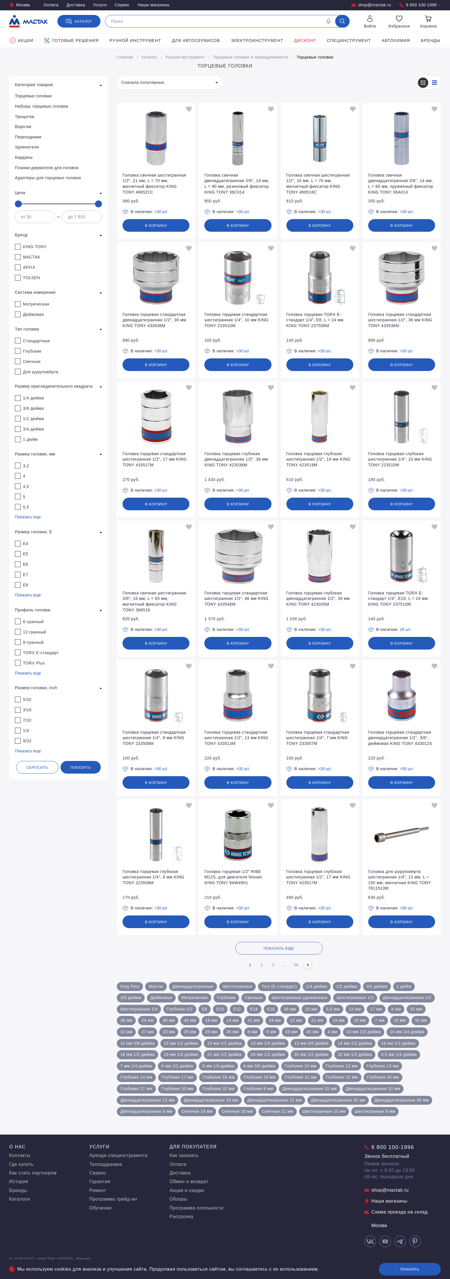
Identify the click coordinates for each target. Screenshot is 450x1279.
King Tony (129, 986)
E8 (204, 1009)
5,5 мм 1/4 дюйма (399, 1054)
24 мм (147, 1020)
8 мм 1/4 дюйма (218, 1066)
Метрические (194, 997)
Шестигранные (238, 986)
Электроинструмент (257, 40)
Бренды (430, 40)
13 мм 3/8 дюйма (311, 1043)
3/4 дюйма (376, 986)
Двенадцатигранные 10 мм (373, 1088)
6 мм (252, 1031)
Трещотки (24, 116)
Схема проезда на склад (396, 1212)
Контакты (19, 1155)
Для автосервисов (196, 40)
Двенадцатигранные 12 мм (147, 1100)
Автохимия (396, 40)
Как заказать (184, 1155)
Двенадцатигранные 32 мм (309, 1088)
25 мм (190, 1031)
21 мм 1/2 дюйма (224, 1054)
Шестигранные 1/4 (138, 1009)
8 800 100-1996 (420, 5)
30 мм (169, 1020)
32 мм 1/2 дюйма (355, 1054)
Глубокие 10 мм (301, 1066)
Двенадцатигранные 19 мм (211, 1100)
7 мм (380, 1020)
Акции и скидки (187, 1190)
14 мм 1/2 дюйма (355, 1043)
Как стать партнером (33, 1172)
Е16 (271, 1009)
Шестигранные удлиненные (299, 997)
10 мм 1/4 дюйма (407, 1031)
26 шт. (405, 629)
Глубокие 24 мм (383, 1077)
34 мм (275, 1020)
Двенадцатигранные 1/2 (407, 997)
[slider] (18, 204)
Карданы (24, 157)
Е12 (237, 1009)
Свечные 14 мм (197, 1111)
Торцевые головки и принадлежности (250, 57)
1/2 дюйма (346, 986)
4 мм (333, 1031)
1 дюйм (404, 986)
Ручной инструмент (135, 40)
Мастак (156, 986)
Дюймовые (161, 997)
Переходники (28, 137)
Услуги (100, 5)
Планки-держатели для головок (47, 167)
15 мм (400, 1020)
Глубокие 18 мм (218, 1077)
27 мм (147, 1031)
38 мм (126, 1020)
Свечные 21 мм (277, 1111)
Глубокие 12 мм (342, 1066)
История (18, 1181)
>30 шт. (161, 212)
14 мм (232, 1020)
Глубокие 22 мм (342, 1077)
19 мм (339, 1020)
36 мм (290, 1009)
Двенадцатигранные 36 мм (402, 1100)
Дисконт (305, 40)
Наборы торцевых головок (41, 106)
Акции (21, 40)
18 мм (211, 1020)
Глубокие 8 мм (258, 1088)
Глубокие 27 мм (136, 1088)
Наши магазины (154, 5)
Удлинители (27, 147)
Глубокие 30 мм (177, 1088)
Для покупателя (193, 1146)
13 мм (355, 1009)
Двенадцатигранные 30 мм (338, 1100)
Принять (409, 1269)
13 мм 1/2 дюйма (224, 1043)
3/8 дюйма (130, 997)
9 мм (271, 1031)
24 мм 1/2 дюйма (268, 1054)
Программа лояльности (197, 1207)
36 (296, 965)
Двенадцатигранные (193, 986)
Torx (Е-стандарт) (279, 986)
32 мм (416, 1009)
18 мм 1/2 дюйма (137, 1054)
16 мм (360, 1020)
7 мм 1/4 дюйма (136, 1066)
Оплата (51, 5)
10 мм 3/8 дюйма (137, 1043)
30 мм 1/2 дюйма (311, 1054)
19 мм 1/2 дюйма (181, 1054)
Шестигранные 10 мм (324, 1111)
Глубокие (226, 997)
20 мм (313, 1031)
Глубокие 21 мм (301, 1077)
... (285, 965)
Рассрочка (181, 1216)
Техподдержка (105, 1164)
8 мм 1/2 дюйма (177, 1066)
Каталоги (19, 1199)
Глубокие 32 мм (218, 1088)
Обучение (100, 1207)
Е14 (254, 1009)
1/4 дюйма (316, 986)
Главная (125, 57)
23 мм (169, 1031)
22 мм (126, 1031)
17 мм (376, 1009)
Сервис (122, 5)
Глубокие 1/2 (180, 1009)
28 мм (211, 1031)
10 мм (311, 1009)
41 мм (254, 1020)
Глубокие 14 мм (136, 1077)
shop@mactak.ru (371, 5)
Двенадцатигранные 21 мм (274, 1100)
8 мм (396, 1009)
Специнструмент (349, 40)
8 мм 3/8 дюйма (260, 1066)
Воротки (23, 126)
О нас (17, 1146)
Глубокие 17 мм (177, 1077)
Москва (19, 5)
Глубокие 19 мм (260, 1077)
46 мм (190, 1020)
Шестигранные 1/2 (355, 997)
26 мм (232, 1031)
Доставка (76, 5)
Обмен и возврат (189, 1181)
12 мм (296, 1020)
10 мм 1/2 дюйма (363, 1031)
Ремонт (97, 1190)
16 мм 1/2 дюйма (398, 1043)
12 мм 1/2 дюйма (181, 1043)
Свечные (254, 997)
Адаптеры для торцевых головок (48, 177)
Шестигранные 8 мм (375, 1111)
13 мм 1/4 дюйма (268, 1043)
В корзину (156, 225)
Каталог (149, 57)
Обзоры (178, 1199)
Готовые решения (71, 40)
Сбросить (37, 767)
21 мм (317, 1020)
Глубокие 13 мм (383, 1066)
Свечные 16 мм (237, 1111)
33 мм (291, 1031)
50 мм (421, 1020)
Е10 (220, 1009)
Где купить (21, 1164)
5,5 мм (333, 1009)
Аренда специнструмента (118, 1155)
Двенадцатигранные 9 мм (146, 1111)
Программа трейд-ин (113, 1199)
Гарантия (99, 1181)
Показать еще (28, 517)
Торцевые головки (315, 57)
